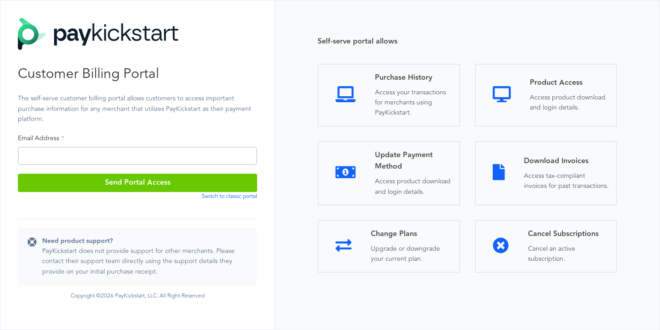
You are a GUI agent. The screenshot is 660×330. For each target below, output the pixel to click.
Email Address (38, 138)
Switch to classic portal (229, 196)
